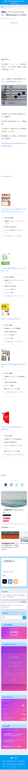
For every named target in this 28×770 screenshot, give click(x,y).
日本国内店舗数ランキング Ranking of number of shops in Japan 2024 (13, 735)
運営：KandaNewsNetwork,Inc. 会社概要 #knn (14, 761)
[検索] (24, 617)
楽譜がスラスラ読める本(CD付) (10, 319)
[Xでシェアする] (6, 486)
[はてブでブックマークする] (16, 486)
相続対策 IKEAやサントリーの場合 (12, 747)
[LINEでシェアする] (22, 486)
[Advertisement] (14, 41)
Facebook (10, 584)
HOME (14, 758)
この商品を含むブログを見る (13, 236)
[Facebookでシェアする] (11, 486)
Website (15, 584)
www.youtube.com (6, 176)
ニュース (12, 528)
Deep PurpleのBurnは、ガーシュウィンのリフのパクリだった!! (14, 741)
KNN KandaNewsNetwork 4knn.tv (14, 2)
